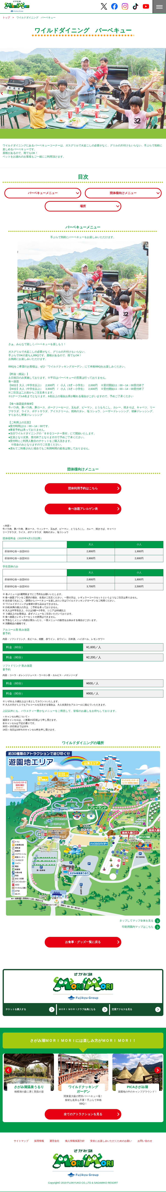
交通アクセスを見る (122, 1009)
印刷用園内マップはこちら (137, 926)
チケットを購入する (16, 1009)
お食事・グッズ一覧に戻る (83, 942)
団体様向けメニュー (123, 193)
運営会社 (54, 1140)
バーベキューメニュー (43, 193)
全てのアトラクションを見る (83, 1114)
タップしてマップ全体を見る (136, 920)
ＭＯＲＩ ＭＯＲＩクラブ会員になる (77, 1009)
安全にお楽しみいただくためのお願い (111, 1140)
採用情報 (39, 1140)
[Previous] (8, 1070)
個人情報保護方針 (75, 1140)
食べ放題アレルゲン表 (83, 508)
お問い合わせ (145, 1140)
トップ (6, 17)
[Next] (157, 1070)
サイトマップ (21, 1140)
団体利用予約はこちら (83, 488)
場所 (83, 206)
